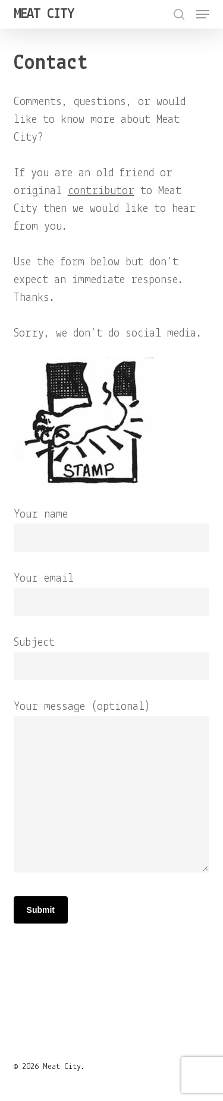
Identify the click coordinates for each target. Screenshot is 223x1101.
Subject (112, 658)
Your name (112, 530)
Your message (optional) (112, 789)
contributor (101, 191)
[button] (202, 14)
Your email (112, 594)
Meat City (44, 14)
